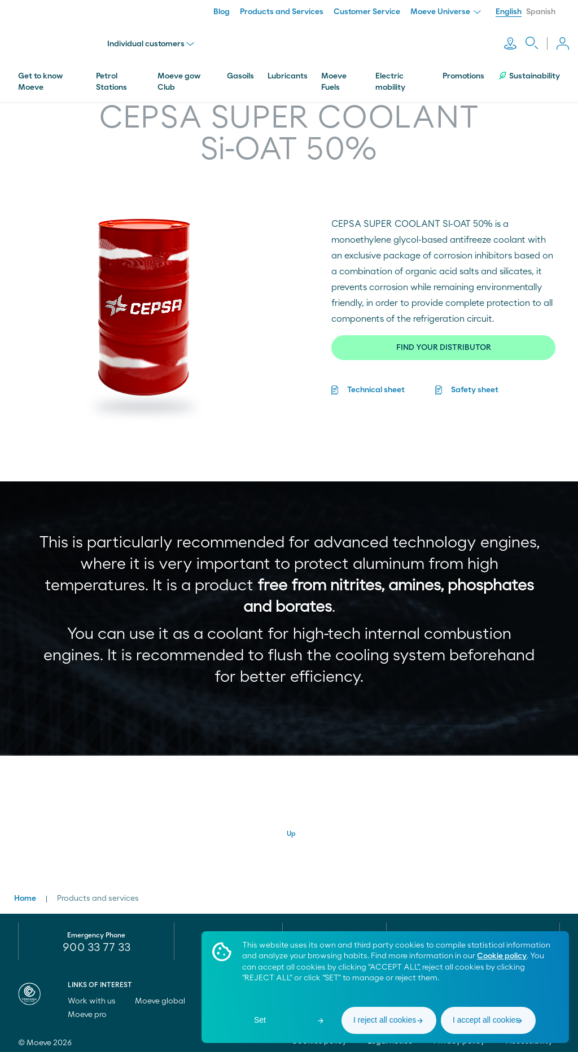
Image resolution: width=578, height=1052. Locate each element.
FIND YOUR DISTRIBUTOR (443, 330)
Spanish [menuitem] (540, 12)
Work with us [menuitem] (97, 997)
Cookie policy (502, 956)
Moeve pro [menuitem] (92, 1011)
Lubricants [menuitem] (288, 58)
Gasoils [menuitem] (240, 58)
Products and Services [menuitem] (281, 12)
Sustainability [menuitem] (529, 58)
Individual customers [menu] (159, 35)
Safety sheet (474, 372)
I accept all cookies (486, 1019)
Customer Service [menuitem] (367, 12)
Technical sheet (376, 372)
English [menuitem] (509, 12)
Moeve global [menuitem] (165, 997)
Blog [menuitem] (221, 12)
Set (260, 1019)
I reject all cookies (384, 1019)
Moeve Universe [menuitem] (445, 12)
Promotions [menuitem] (463, 58)
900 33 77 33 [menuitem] (96, 943)
